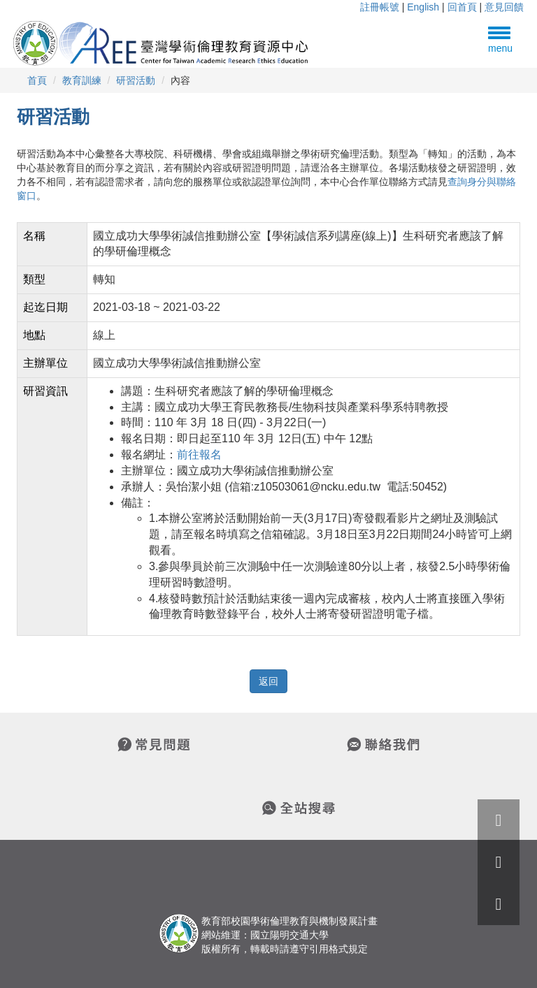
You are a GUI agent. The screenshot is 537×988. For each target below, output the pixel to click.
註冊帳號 (379, 7)
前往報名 (199, 454)
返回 (268, 681)
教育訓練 (81, 80)
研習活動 (135, 80)
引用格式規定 (338, 948)
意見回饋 (504, 7)
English (423, 7)
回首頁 (462, 7)
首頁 (37, 80)
